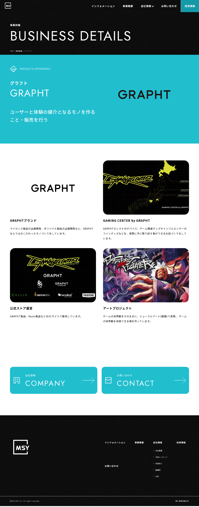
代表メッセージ (158, 455)
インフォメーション (108, 440)
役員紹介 (155, 462)
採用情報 (180, 440)
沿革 (153, 476)
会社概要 (155, 448)
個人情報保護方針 (181, 502)
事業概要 (20, 51)
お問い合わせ (104, 465)
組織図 (154, 469)
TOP (12, 51)
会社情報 (154, 440)
